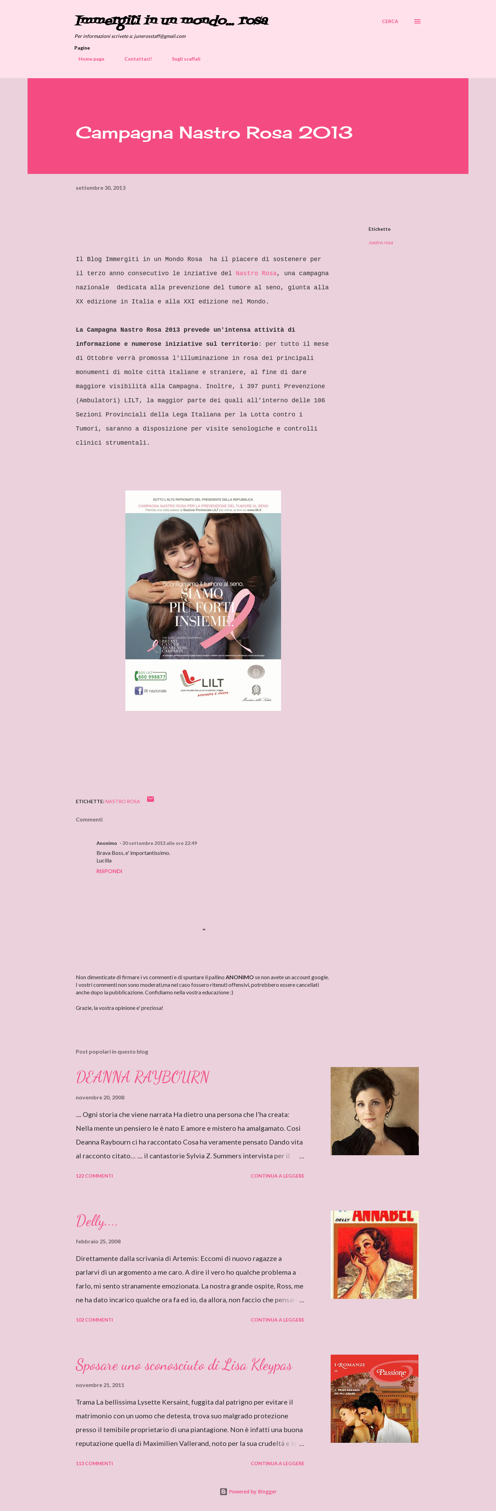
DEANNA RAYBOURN (142, 1077)
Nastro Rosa (256, 273)
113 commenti (94, 1463)
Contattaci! (134, 59)
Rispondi (109, 871)
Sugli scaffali (182, 59)
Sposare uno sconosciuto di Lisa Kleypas (184, 1365)
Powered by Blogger (248, 1491)
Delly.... (97, 1221)
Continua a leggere (277, 1176)
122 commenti (94, 1176)
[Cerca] (390, 21)
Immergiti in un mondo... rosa (170, 21)
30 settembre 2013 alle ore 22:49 (159, 843)
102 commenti (94, 1320)
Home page (87, 59)
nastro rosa (381, 242)
